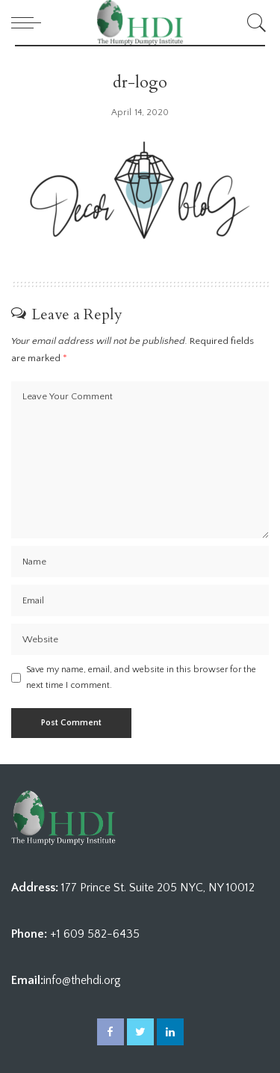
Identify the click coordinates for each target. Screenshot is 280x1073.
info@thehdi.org (82, 980)
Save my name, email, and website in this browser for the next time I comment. (141, 677)
